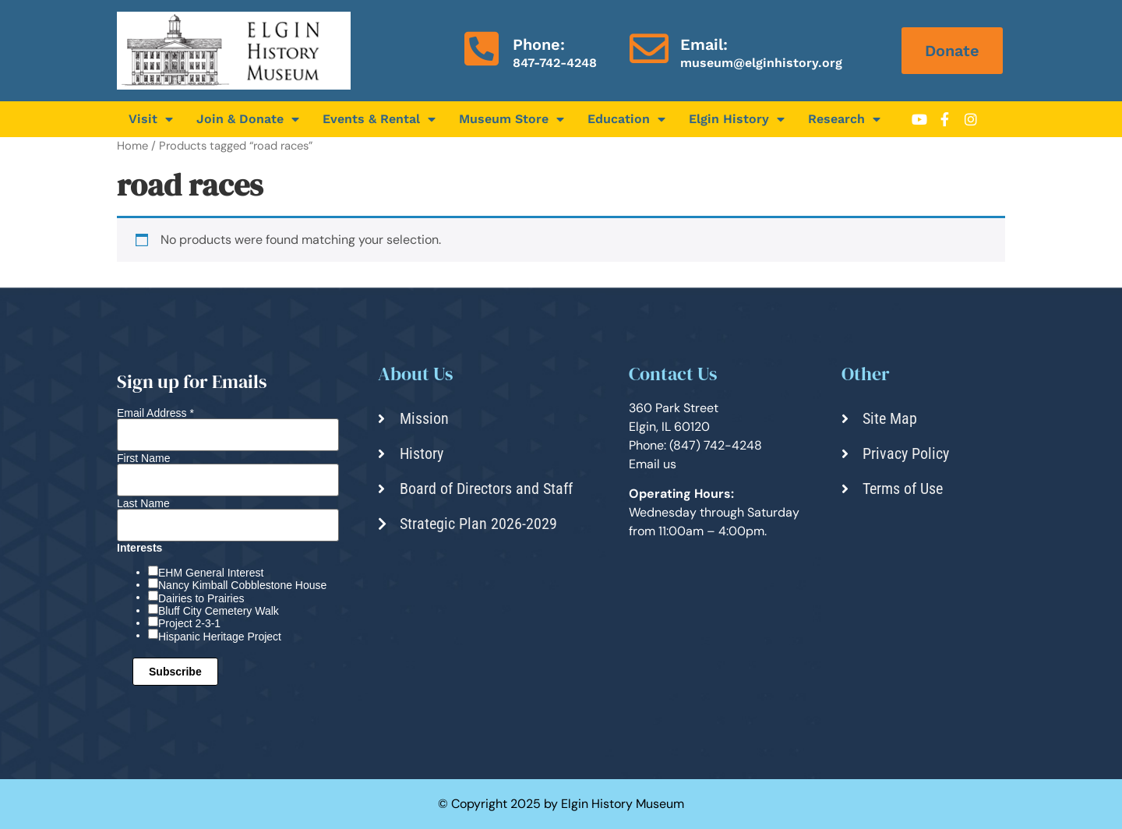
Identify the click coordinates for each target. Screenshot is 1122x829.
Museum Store (511, 119)
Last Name (143, 503)
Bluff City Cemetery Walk (218, 610)
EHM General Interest (210, 572)
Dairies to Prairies (201, 598)
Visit (151, 119)
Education (626, 119)
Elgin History (737, 119)
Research (844, 119)
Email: (704, 44)
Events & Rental (379, 119)
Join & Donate (247, 119)
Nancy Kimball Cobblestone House (242, 585)
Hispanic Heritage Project (219, 636)
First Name (143, 458)
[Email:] (649, 48)
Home (132, 145)
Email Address (155, 412)
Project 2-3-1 (189, 623)
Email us (652, 464)
